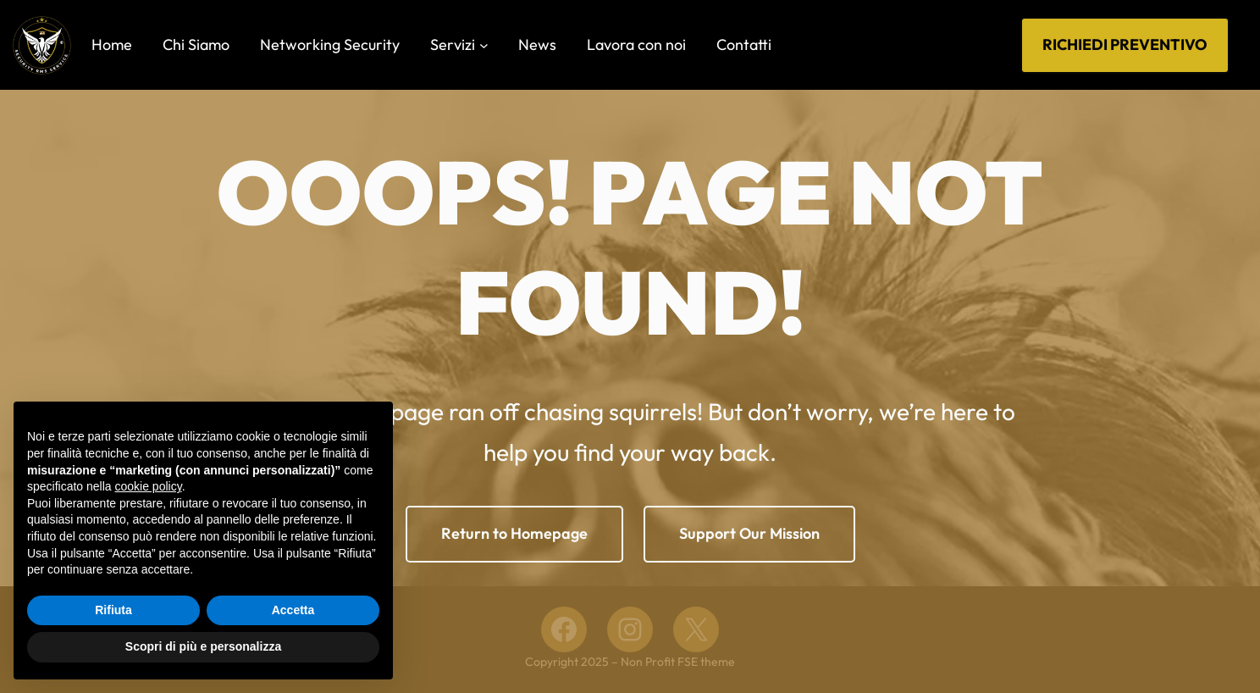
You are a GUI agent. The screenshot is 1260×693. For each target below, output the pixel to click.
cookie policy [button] (148, 486)
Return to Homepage (514, 533)
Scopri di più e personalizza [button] (203, 646)
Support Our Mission (749, 533)
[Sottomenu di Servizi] (484, 45)
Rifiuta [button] (113, 610)
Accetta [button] (293, 610)
